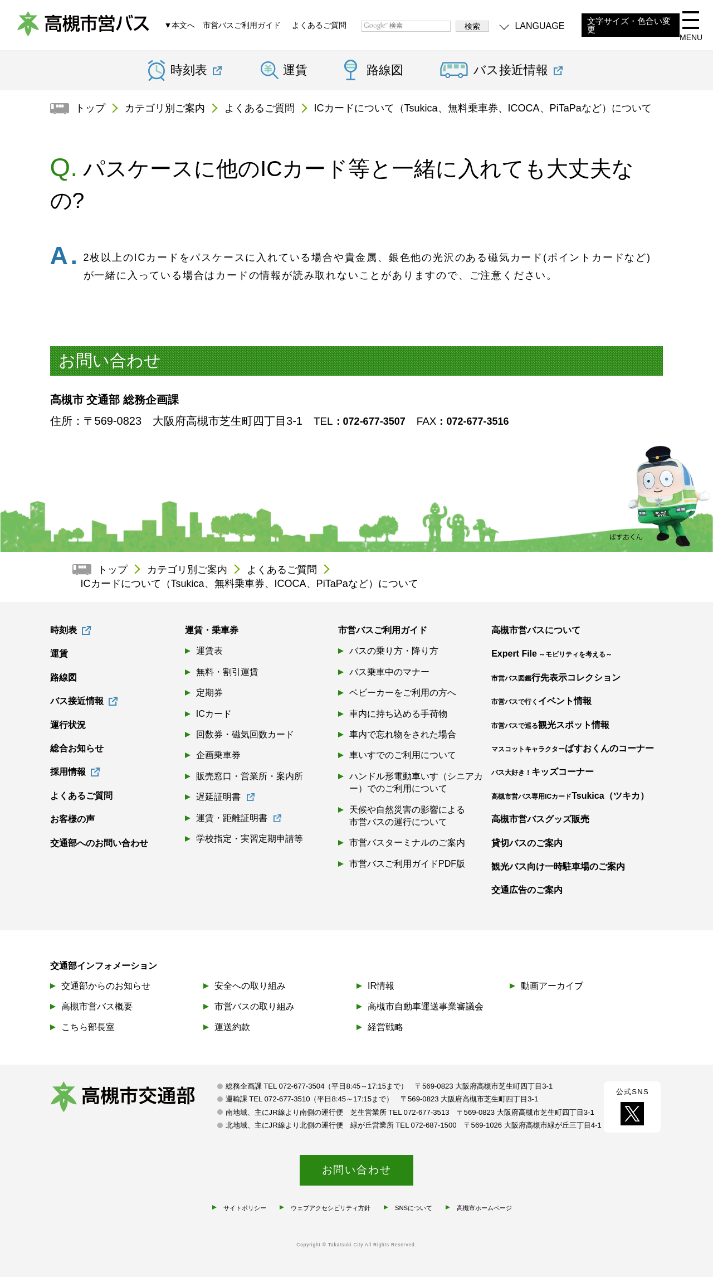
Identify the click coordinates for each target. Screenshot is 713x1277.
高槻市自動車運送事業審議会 (426, 1006)
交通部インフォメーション (103, 965)
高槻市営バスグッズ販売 (540, 819)
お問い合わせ (357, 1170)
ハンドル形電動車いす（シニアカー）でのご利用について (416, 782)
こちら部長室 (88, 1027)
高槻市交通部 (133, 1098)
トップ (90, 108)
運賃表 (209, 651)
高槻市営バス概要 (97, 1006)
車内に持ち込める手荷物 (398, 713)
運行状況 (68, 725)
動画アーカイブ (552, 985)
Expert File (551, 653)
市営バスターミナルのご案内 (407, 842)
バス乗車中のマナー (389, 672)
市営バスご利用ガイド (242, 25)
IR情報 (381, 985)
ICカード (214, 713)
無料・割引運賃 (227, 672)
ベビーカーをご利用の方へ (402, 692)
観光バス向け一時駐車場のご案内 (558, 866)
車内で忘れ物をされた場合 (402, 734)
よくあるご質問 (319, 25)
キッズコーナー (542, 771)
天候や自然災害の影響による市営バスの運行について (407, 816)
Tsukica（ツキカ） (569, 795)
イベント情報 (541, 701)
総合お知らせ (77, 748)
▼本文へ (179, 25)
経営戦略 (385, 1027)
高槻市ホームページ (484, 1208)
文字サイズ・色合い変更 (629, 25)
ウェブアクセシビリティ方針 (330, 1208)
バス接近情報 (77, 701)
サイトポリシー (244, 1208)
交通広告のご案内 (527, 890)
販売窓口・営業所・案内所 (249, 776)
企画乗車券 (218, 755)
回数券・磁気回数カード (245, 734)
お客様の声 (72, 819)
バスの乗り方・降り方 (393, 651)
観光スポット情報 (550, 725)
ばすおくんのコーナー (572, 748)
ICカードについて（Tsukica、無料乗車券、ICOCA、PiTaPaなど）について (483, 108)
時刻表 (63, 630)
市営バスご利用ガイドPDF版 (407, 863)
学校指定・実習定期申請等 (249, 838)
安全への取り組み (250, 985)
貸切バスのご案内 (527, 843)
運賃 (295, 70)
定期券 (209, 692)
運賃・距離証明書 (231, 818)
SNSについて (413, 1208)
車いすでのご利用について (402, 755)
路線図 (385, 70)
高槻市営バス (83, 28)
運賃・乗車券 (211, 630)
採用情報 (68, 771)
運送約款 (232, 1027)
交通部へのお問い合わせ (99, 843)
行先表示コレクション (556, 677)
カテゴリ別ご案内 (165, 108)
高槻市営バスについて (535, 630)
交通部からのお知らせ (105, 985)
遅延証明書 (218, 797)
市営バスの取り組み (254, 1006)
